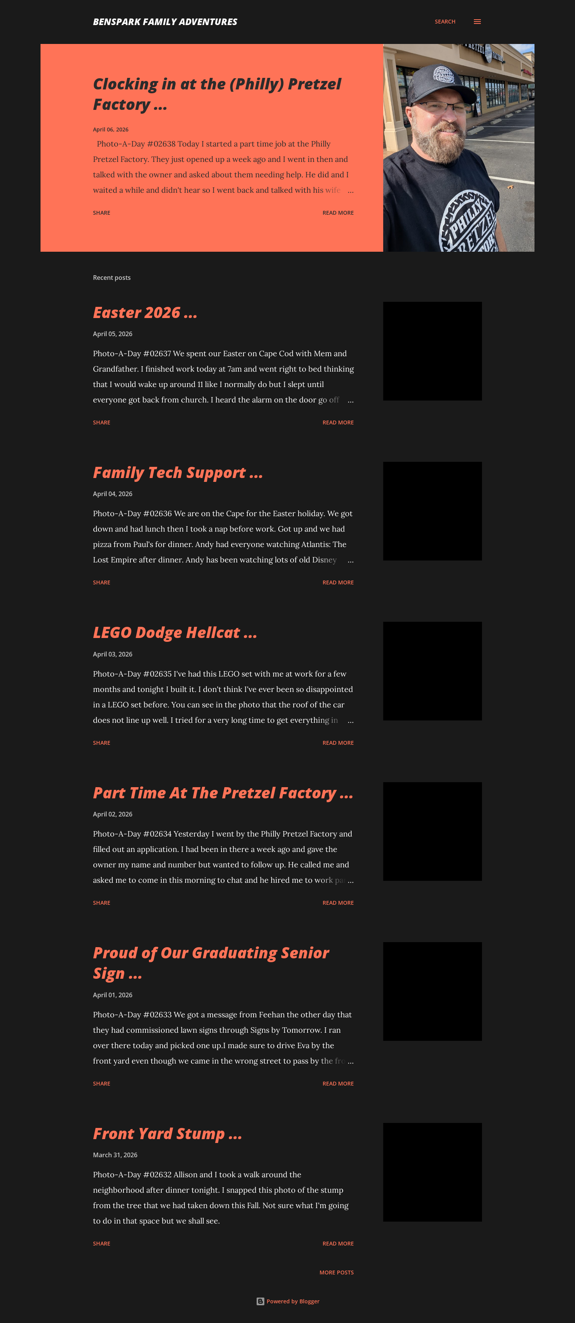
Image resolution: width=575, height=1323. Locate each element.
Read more (338, 212)
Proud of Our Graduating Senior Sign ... (211, 962)
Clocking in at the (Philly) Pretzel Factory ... (217, 93)
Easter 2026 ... (145, 312)
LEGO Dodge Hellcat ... (175, 632)
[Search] (445, 21)
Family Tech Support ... (178, 472)
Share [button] (101, 212)
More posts (337, 1272)
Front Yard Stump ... (168, 1133)
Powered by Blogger (288, 1301)
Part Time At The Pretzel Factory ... (223, 792)
